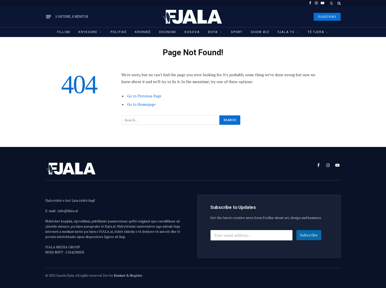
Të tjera (316, 32)
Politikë (119, 32)
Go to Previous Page (144, 95)
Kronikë (143, 32)
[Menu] (48, 17)
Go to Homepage (141, 104)
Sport (236, 32)
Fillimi (63, 32)
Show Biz (260, 32)
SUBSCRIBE (327, 16)
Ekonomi (167, 32)
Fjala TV (286, 32)
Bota (213, 32)
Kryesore (88, 32)
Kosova (192, 32)
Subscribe (309, 235)
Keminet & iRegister (128, 275)
